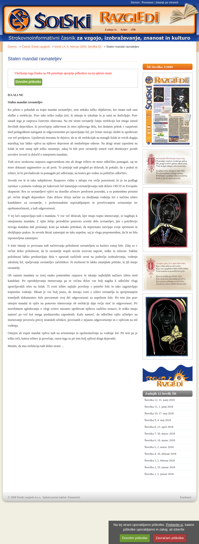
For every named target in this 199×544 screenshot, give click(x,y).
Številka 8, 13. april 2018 (158, 426)
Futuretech (74, 497)
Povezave (148, 2)
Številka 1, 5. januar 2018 (159, 473)
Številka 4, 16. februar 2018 (160, 453)
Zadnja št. (111, 29)
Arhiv (124, 29)
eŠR (133, 29)
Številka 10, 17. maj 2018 (159, 413)
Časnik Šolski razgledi (36, 46)
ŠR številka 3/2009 (160, 67)
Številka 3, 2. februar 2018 (159, 460)
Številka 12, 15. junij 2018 (159, 399)
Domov (135, 2)
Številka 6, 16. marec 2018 (159, 440)
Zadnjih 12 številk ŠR (160, 393)
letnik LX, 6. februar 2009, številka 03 (78, 46)
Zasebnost (185, 497)
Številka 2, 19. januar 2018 (159, 467)
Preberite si (174, 525)
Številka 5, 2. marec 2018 (158, 447)
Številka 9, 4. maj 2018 (157, 420)
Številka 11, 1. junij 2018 (158, 406)
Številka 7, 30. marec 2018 (159, 433)
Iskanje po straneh (167, 2)
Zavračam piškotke (170, 538)
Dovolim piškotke (28, 82)
